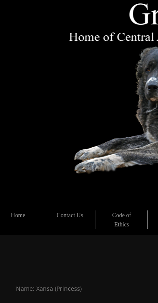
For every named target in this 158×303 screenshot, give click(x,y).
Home (18, 215)
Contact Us (70, 215)
